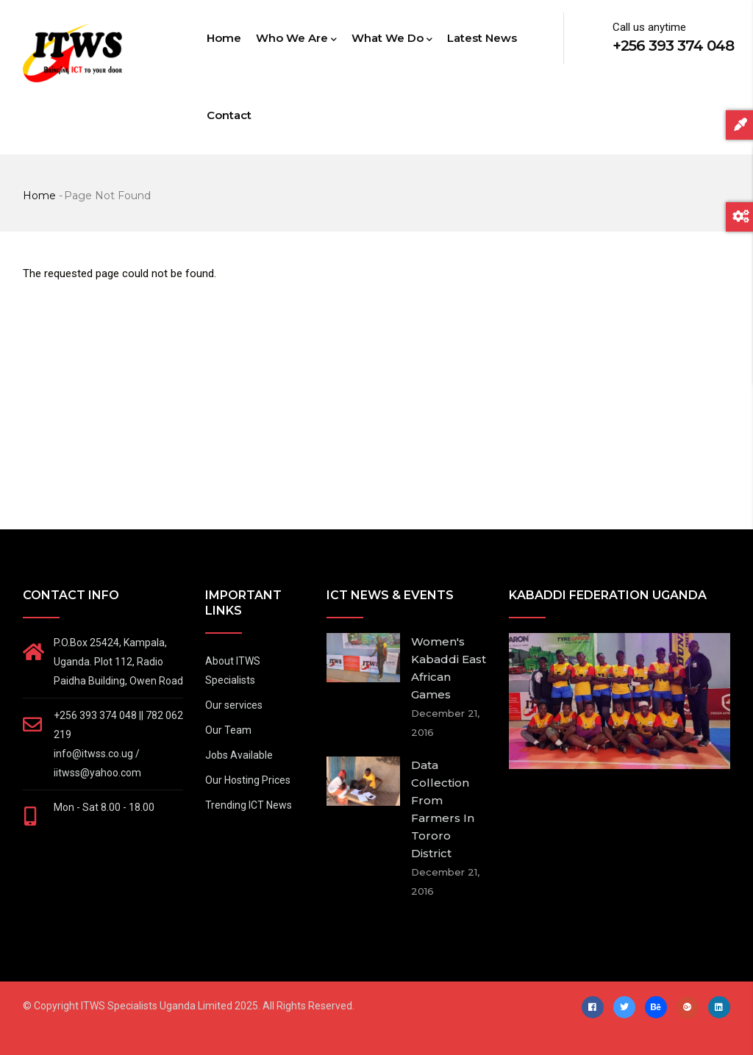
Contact (229, 115)
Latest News (482, 38)
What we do (391, 39)
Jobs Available (239, 755)
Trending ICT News (248, 805)
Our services (234, 705)
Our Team (228, 730)
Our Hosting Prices (247, 780)
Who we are (296, 39)
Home (224, 38)
